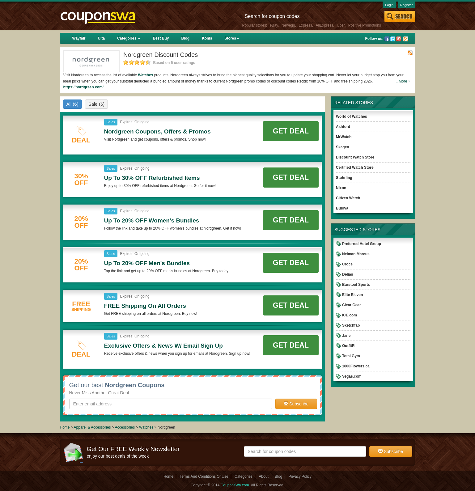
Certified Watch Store (355, 167)
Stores (231, 38)
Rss (405, 38)
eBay (274, 25)
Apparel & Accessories (92, 427)
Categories (128, 38)
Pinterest (398, 38)
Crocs (347, 264)
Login (389, 5)
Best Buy (161, 38)
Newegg (288, 25)
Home (65, 427)
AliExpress (324, 25)
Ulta (101, 38)
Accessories (125, 427)
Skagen (342, 147)
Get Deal (291, 131)
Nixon (341, 188)
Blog (185, 38)
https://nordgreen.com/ (83, 87)
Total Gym (351, 356)
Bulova (342, 208)
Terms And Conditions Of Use (204, 476)
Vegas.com (352, 376)
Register (406, 5)
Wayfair (79, 38)
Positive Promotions (364, 25)
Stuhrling (344, 178)
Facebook (386, 38)
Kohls (207, 38)
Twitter (392, 38)
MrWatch (343, 137)
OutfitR (348, 346)
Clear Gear (351, 305)
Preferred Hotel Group (361, 244)
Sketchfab (351, 325)
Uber (341, 25)
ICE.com (349, 315)
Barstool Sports (356, 284)
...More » (403, 81)
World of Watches (351, 116)
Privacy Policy (300, 476)
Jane (346, 335)
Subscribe (296, 403)
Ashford (343, 127)
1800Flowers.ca (356, 366)
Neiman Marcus (356, 254)
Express (305, 25)
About (263, 476)
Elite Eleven (352, 295)
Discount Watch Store (355, 157)
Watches (145, 75)
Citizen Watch (348, 198)
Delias (347, 274)
